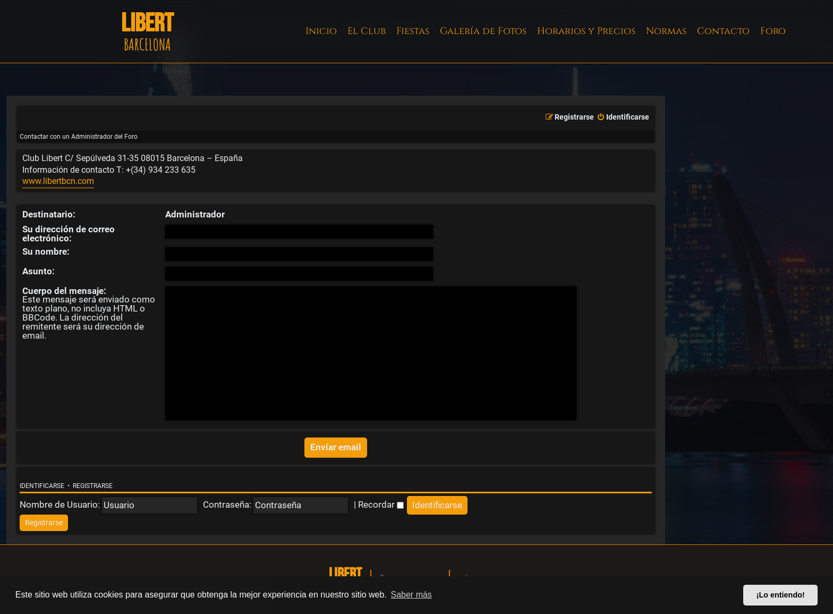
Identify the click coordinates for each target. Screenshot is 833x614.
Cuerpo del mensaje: (64, 290)
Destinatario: (48, 214)
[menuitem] (623, 117)
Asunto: (38, 271)
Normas (666, 31)
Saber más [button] (411, 594)
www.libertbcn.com (58, 181)
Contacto (723, 31)
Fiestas (412, 31)
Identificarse (42, 486)
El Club (366, 31)
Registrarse (93, 486)
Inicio (321, 31)
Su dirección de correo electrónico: (68, 233)
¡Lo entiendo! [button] (780, 595)
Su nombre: (46, 251)
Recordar (381, 504)
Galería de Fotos (483, 31)
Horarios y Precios (586, 31)
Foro (773, 31)
